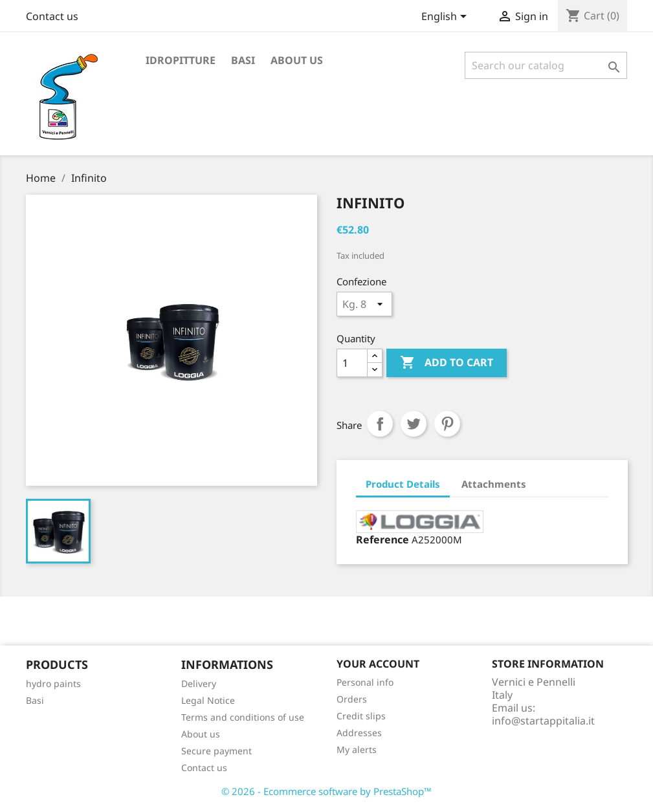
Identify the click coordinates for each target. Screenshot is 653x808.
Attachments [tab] (493, 483)
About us (297, 60)
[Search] (546, 65)
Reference (382, 539)
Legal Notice (208, 700)
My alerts (357, 749)
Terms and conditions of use (242, 717)
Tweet (413, 424)
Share (380, 424)
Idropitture (181, 60)
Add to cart (446, 363)
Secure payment (216, 751)
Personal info (365, 682)
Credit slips (361, 716)
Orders (352, 699)
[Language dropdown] (446, 17)
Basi (243, 60)
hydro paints (53, 683)
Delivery (198, 683)
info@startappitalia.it (543, 721)
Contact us (52, 16)
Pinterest (447, 424)
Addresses (359, 732)
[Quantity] (352, 363)
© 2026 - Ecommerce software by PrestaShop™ (326, 791)
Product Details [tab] (403, 483)
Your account (378, 664)
